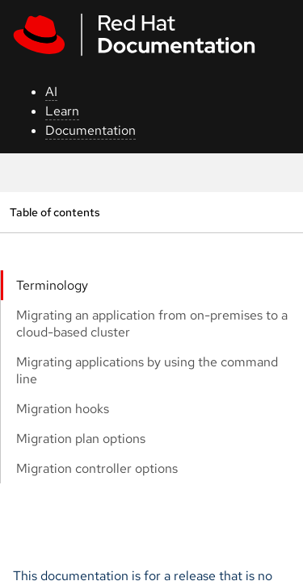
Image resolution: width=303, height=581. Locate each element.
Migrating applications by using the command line (147, 370)
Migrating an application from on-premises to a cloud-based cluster (152, 324)
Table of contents (54, 211)
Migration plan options (80, 438)
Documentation (90, 130)
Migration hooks (62, 408)
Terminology (52, 285)
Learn (62, 110)
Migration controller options (97, 468)
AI (51, 91)
